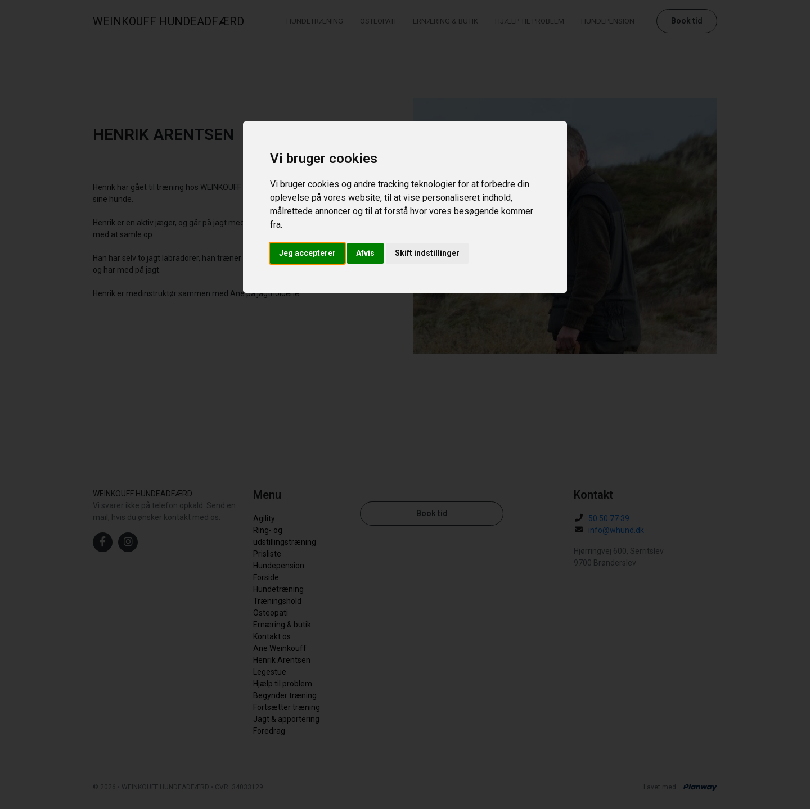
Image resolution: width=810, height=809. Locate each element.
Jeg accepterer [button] (307, 252)
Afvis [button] (365, 252)
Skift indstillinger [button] (427, 252)
